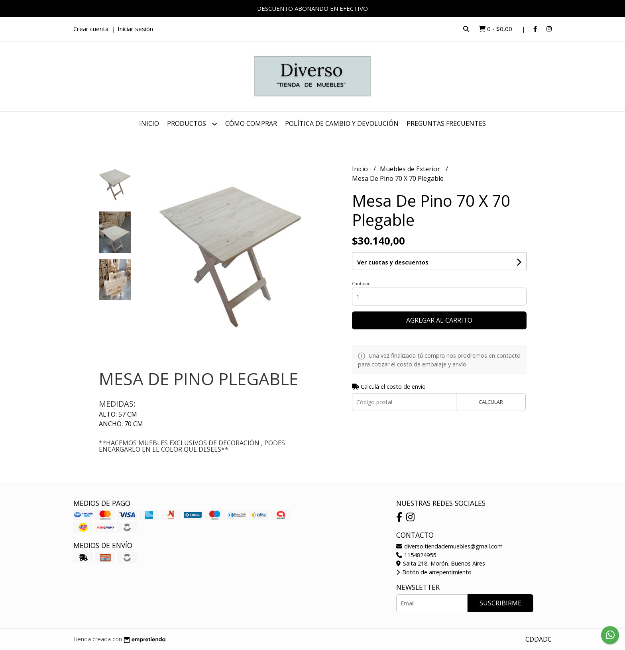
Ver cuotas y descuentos (392, 262)
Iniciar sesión (135, 29)
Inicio (149, 123)
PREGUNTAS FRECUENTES (446, 123)
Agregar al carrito (439, 320)
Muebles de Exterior (411, 168)
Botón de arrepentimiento (434, 572)
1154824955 (416, 555)
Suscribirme (500, 603)
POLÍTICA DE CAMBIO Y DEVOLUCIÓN (342, 123)
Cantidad (361, 283)
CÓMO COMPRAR (251, 123)
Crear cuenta (90, 29)
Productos (192, 124)
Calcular (491, 401)
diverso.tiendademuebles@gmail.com (449, 546)
